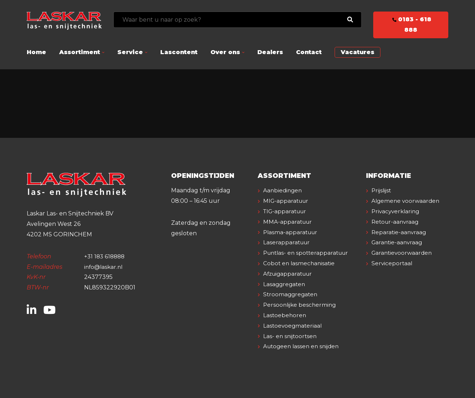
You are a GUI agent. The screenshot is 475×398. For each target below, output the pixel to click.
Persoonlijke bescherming (301, 304)
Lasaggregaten (285, 284)
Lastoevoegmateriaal (293, 325)
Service (130, 52)
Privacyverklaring (397, 221)
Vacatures (357, 52)
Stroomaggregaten (291, 294)
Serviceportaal (393, 273)
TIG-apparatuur (286, 211)
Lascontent (178, 52)
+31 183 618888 (105, 256)
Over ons (225, 52)
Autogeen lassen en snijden (303, 346)
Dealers (270, 52)
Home (36, 52)
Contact (309, 52)
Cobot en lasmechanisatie (300, 263)
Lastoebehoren (285, 315)
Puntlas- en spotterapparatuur (308, 252)
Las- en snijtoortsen (291, 336)
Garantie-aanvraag (398, 252)
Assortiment (79, 52)
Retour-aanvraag (396, 232)
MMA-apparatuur (288, 221)
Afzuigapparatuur (289, 273)
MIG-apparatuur (287, 200)
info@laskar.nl (104, 266)
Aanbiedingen (283, 190)
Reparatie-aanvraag (400, 242)
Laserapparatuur (287, 242)
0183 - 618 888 (410, 24)
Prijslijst (382, 190)
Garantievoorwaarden (403, 263)
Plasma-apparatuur (291, 232)
